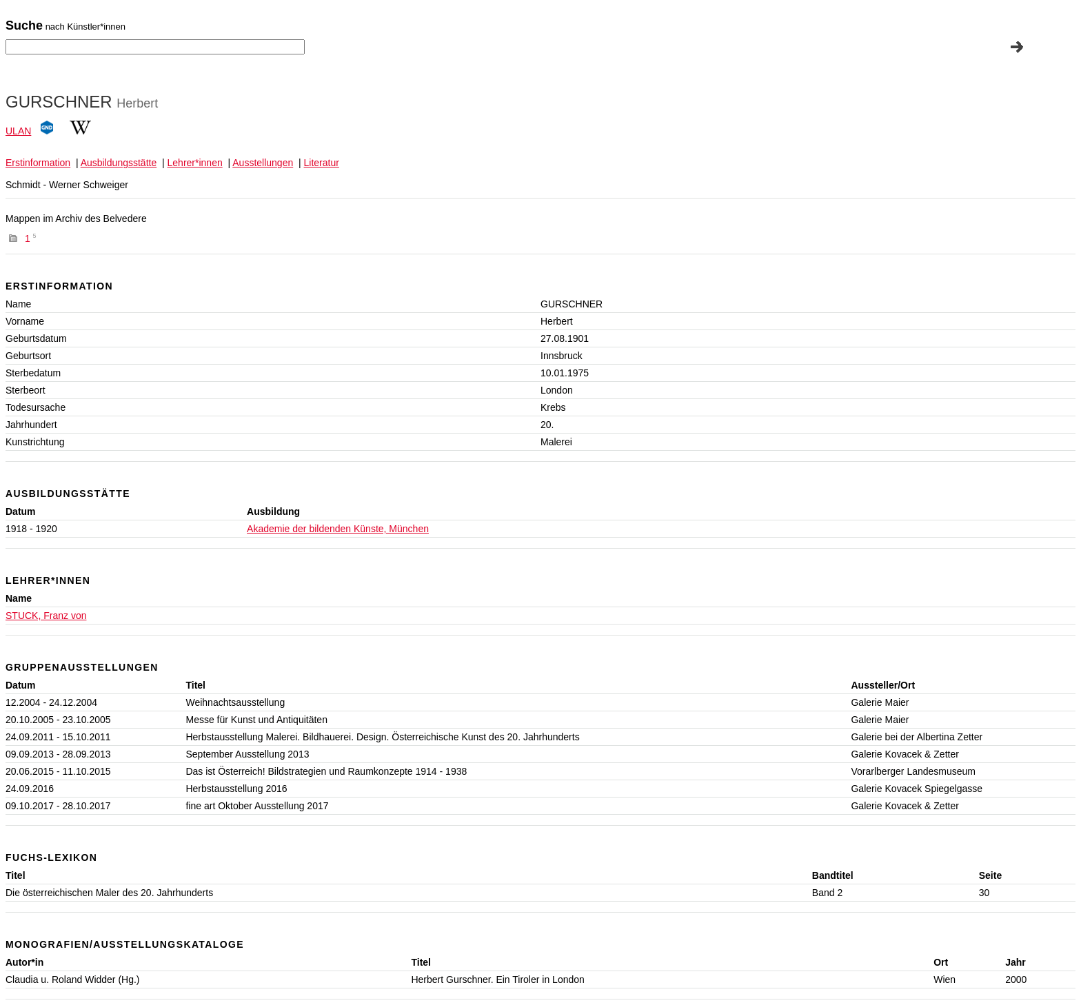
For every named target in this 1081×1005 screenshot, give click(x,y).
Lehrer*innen (195, 162)
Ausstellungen (262, 162)
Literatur (321, 162)
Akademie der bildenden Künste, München (338, 528)
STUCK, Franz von (46, 615)
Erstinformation (38, 162)
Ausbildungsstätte (119, 162)
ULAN (18, 130)
